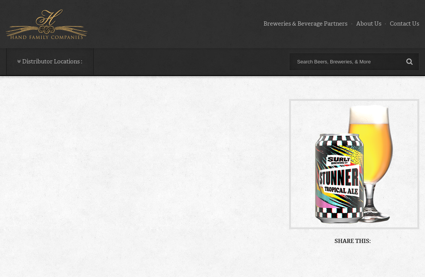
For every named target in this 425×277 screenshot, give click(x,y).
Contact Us (404, 24)
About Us (368, 24)
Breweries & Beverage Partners (305, 24)
